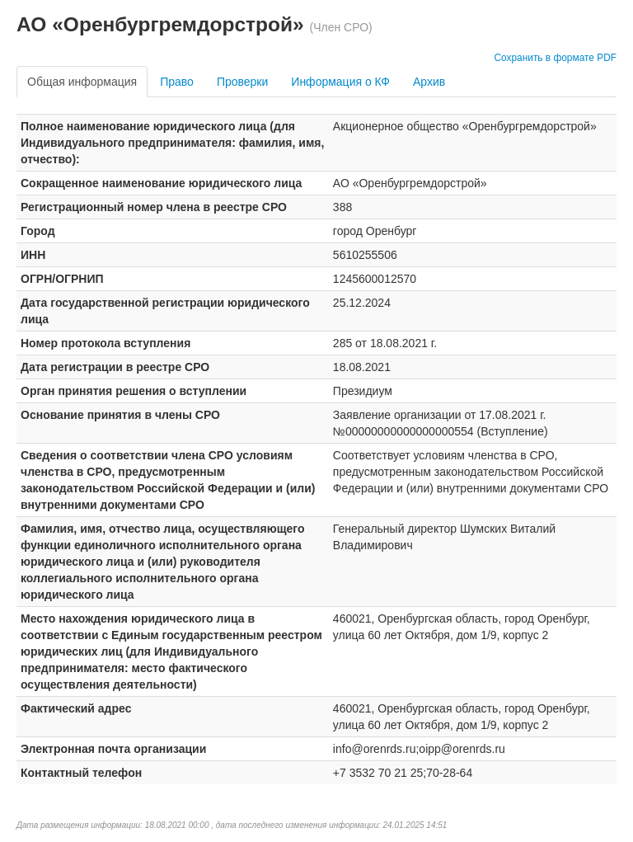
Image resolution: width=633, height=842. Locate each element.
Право (177, 81)
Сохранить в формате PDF (555, 58)
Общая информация (82, 81)
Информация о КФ (340, 81)
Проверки (242, 81)
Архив (429, 81)
